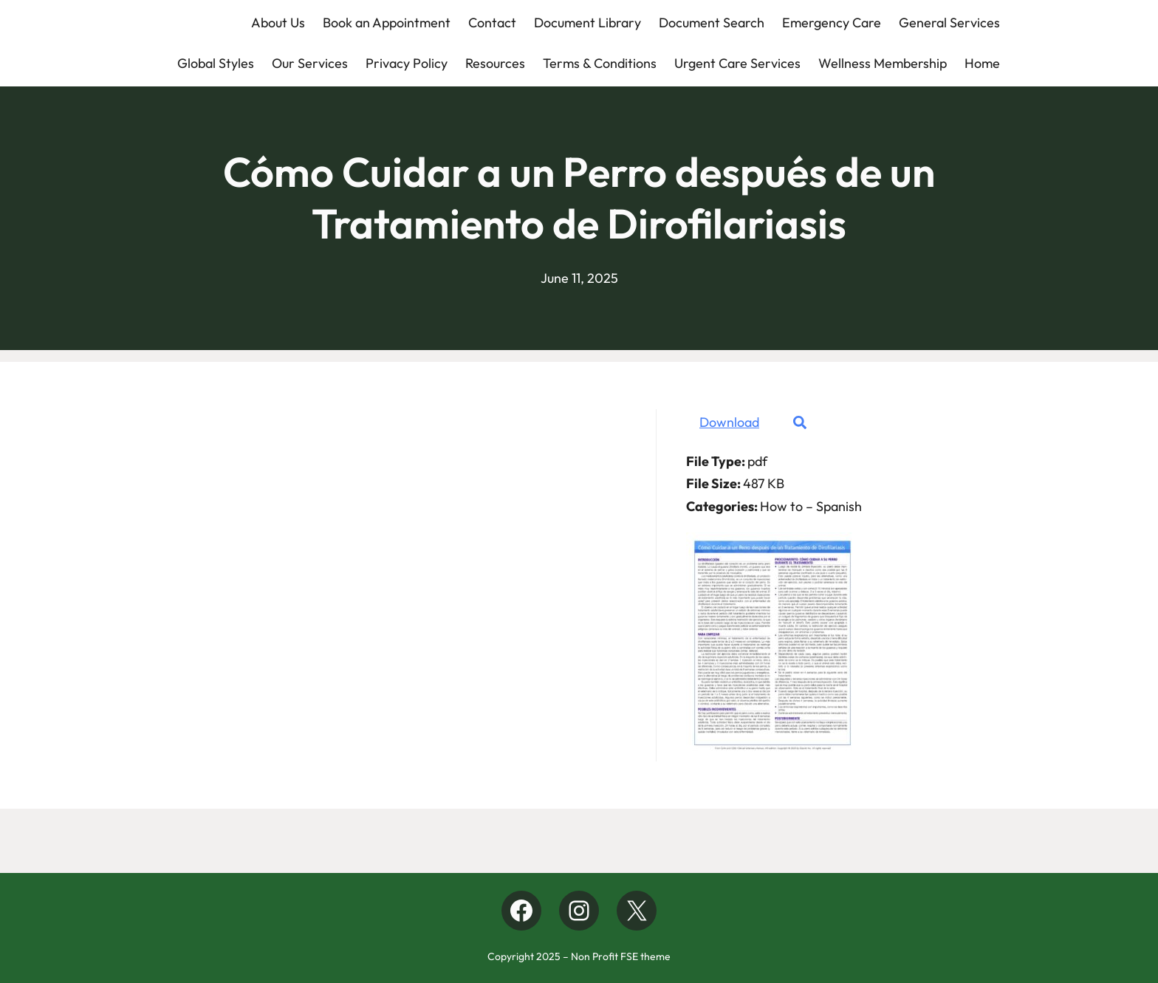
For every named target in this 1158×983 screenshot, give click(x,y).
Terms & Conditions (600, 63)
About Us (278, 22)
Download (729, 422)
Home (982, 63)
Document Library (587, 22)
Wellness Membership (882, 63)
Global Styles (215, 63)
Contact (492, 22)
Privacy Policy (407, 63)
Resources (495, 63)
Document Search (711, 22)
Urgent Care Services (737, 63)
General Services (949, 22)
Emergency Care (831, 22)
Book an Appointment (386, 22)
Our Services (310, 63)
